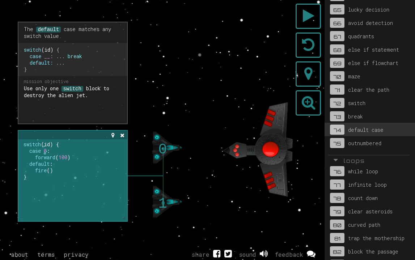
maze (345, 76)
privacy (76, 254)
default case (357, 130)
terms (46, 254)
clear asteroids (361, 211)
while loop (354, 171)
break (346, 116)
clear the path (359, 89)
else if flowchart (364, 63)
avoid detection (361, 23)
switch (347, 103)
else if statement (364, 49)
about (19, 254)
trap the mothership (367, 238)
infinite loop (358, 184)
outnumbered (355, 143)
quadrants (352, 36)
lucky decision (359, 9)
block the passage (364, 251)
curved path (355, 225)
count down (354, 198)
